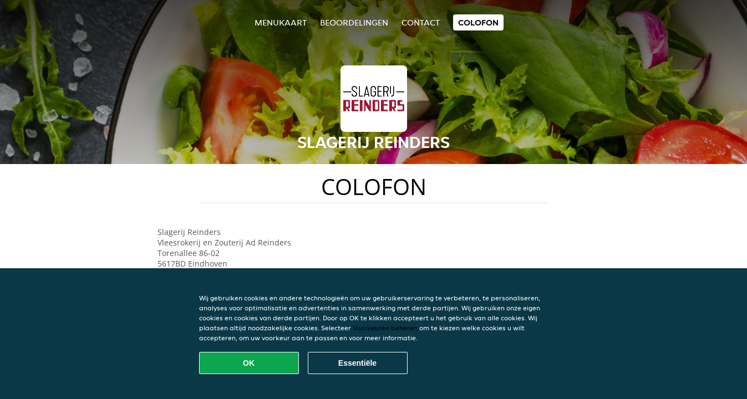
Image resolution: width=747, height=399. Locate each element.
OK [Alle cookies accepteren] (249, 363)
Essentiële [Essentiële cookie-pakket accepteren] (357, 363)
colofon (478, 22)
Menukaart (281, 22)
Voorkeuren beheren (385, 328)
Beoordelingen (354, 22)
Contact (421, 22)
